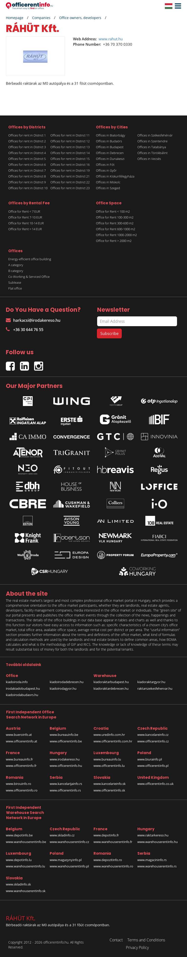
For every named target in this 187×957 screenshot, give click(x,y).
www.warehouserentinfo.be (26, 842)
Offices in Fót (105, 164)
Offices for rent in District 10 (27, 188)
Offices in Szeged (108, 188)
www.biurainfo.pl (149, 759)
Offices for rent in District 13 (70, 147)
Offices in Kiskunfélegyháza (115, 176)
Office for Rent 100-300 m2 (114, 217)
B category (15, 271)
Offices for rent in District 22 (70, 182)
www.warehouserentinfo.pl (69, 866)
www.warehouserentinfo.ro (113, 866)
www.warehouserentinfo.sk (26, 891)
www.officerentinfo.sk (109, 790)
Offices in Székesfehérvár (155, 135)
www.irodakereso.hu (65, 759)
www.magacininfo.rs (152, 860)
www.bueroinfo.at (19, 734)
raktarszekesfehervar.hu (154, 688)
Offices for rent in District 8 (27, 176)
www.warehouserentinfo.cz (69, 842)
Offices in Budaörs (109, 141)
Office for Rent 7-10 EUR (25, 217)
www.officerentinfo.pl (152, 765)
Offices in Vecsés (149, 158)
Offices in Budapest (109, 147)
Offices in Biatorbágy (110, 135)
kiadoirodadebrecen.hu (67, 682)
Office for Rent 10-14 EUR (26, 223)
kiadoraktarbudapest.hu (111, 682)
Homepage (14, 17)
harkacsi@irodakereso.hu (33, 320)
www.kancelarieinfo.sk (110, 783)
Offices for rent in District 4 (27, 153)
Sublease (14, 282)
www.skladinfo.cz (62, 835)
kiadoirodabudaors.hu (22, 695)
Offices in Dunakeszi (110, 158)
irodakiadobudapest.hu (23, 688)
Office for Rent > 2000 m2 (113, 241)
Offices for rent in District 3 (27, 147)
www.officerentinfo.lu (109, 765)
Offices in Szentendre (152, 141)
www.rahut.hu (111, 38)
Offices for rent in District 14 (70, 153)
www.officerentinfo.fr (21, 765)
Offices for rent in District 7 (27, 170)
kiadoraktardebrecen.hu (111, 688)
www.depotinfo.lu (19, 860)
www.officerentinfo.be (66, 741)
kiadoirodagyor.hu (63, 688)
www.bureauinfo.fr (19, 759)
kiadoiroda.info (17, 682)
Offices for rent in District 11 (70, 135)
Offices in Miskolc (108, 182)
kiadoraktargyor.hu (151, 682)
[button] (176, 6)
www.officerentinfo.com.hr (113, 741)
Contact (116, 940)
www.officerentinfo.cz (153, 741)
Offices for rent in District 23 (70, 188)
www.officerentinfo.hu (66, 765)
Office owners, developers (80, 17)
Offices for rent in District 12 (70, 141)
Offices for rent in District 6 (27, 164)
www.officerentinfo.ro (21, 790)
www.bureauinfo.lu (107, 759)
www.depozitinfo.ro (108, 860)
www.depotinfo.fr (106, 835)
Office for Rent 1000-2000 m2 (116, 235)
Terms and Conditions (146, 940)
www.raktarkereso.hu (152, 835)
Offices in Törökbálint (152, 153)
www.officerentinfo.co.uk (155, 783)
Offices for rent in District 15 (70, 158)
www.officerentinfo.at (21, 741)
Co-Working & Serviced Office (29, 276)
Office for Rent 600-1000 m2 (115, 229)
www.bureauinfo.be (64, 734)
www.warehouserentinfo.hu (157, 842)
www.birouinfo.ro (18, 783)
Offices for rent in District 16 (70, 164)
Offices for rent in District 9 (27, 182)
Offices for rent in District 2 (27, 141)
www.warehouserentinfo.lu (25, 866)
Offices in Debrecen (110, 153)
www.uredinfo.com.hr (109, 734)
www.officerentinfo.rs (65, 790)
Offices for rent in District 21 (70, 176)
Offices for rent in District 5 (27, 158)
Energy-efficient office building (29, 259)
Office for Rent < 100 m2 (113, 211)
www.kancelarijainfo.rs (66, 783)
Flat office (15, 288)
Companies (41, 17)
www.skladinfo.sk (18, 884)
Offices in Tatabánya (151, 147)
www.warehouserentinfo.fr (113, 842)
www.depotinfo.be (19, 835)
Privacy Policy (137, 947)
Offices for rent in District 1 (27, 135)
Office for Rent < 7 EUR (24, 211)
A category (15, 265)
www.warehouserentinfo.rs (157, 866)
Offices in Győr (106, 170)
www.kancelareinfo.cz (152, 734)
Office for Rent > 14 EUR (25, 229)
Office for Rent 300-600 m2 (114, 223)
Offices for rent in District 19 (70, 170)
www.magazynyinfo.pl (66, 860)
